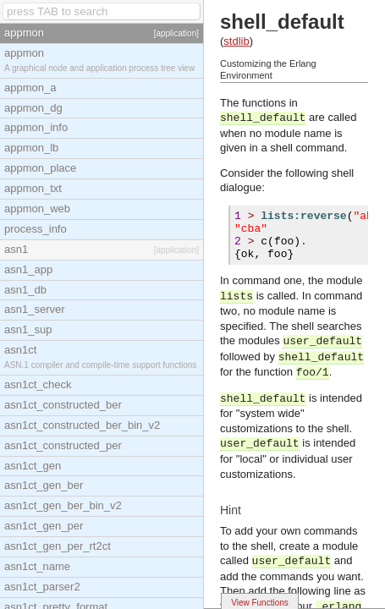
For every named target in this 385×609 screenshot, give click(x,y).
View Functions (260, 602)
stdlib (236, 41)
